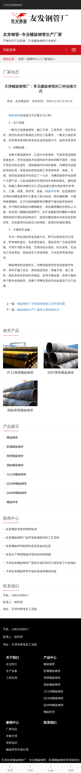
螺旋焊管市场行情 (17, 749)
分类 (51, 767)
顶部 (71, 767)
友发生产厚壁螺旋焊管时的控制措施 (28, 554)
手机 (30, 767)
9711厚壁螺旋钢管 (20, 372)
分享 (10, 767)
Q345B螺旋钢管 (17, 492)
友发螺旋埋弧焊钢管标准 (21, 529)
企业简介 (11, 664)
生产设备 (11, 671)
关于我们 (12, 657)
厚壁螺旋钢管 (15, 456)
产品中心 (50, 657)
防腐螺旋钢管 (15, 446)
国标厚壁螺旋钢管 (20, 410)
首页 (21, 59)
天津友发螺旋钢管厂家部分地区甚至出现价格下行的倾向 (41, 562)
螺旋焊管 (50, 191)
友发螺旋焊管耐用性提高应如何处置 (28, 546)
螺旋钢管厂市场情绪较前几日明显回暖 (41, 303)
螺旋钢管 (14, 115)
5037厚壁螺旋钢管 (60, 372)
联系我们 (50, 722)
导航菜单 (9, 50)
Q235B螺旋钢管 (17, 483)
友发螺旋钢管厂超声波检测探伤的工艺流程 (32, 537)
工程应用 (11, 677)
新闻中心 (32, 59)
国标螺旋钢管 (15, 465)
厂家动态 (47, 59)
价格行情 (11, 735)
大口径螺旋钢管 (16, 474)
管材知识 (11, 742)
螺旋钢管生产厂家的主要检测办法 (38, 309)
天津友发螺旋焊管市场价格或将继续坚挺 (31, 571)
